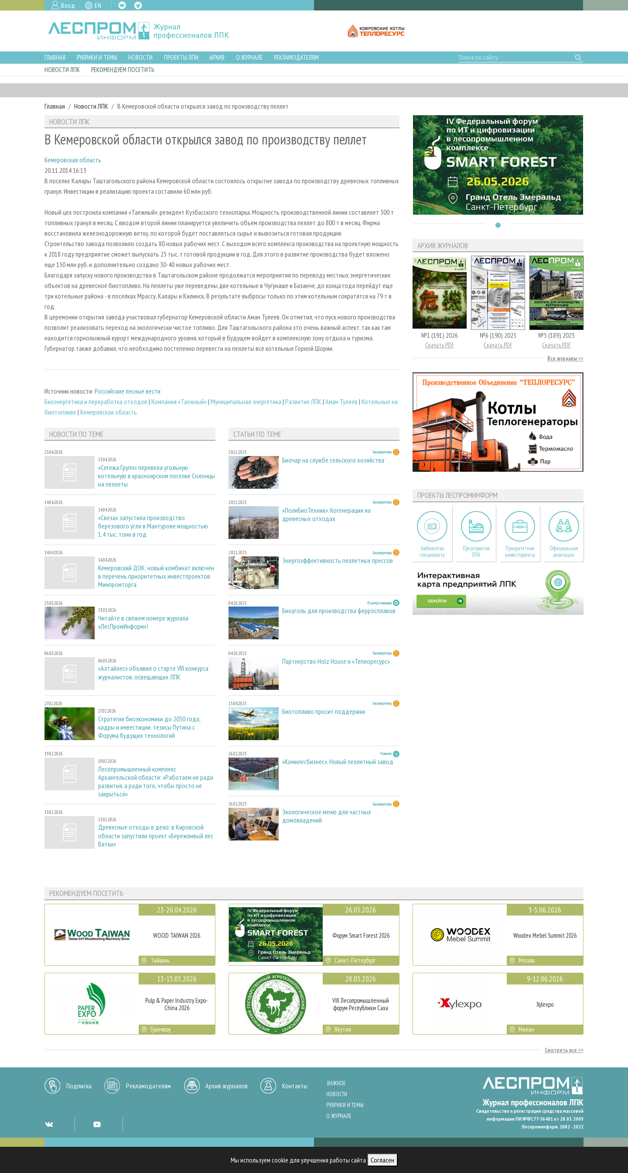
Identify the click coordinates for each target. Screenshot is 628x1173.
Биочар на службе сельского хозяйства (333, 460)
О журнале (249, 57)
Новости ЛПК (62, 69)
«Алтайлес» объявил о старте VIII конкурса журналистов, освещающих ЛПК (153, 672)
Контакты (294, 1085)
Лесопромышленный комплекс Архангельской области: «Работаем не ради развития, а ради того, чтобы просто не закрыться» (155, 782)
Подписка (79, 1085)
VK (122, 5)
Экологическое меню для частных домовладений (326, 816)
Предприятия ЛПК (476, 552)
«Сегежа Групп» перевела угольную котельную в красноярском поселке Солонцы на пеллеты (156, 475)
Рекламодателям (296, 57)
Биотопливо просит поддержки (323, 711)
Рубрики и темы (97, 57)
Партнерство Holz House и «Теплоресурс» (336, 661)
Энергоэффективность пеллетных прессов (337, 560)
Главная (54, 57)
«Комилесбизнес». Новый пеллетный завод (337, 762)
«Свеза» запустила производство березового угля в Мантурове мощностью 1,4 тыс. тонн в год (153, 526)
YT (96, 1124)
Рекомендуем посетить (122, 69)
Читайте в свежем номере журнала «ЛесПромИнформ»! (143, 622)
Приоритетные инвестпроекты (520, 552)
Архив (217, 57)
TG (138, 5)
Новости (140, 57)
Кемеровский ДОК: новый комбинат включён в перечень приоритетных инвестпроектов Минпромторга (156, 576)
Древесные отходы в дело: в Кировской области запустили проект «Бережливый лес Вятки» (155, 835)
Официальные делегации (564, 552)
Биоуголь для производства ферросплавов (339, 611)
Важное (336, 1083)
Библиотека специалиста (432, 552)
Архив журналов (226, 1085)
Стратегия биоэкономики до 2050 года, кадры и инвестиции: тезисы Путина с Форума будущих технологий (149, 727)
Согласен (382, 1160)
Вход (68, 5)
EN (98, 5)
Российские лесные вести (127, 391)
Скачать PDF (439, 345)
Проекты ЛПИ (181, 57)
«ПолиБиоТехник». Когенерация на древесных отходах (326, 514)
